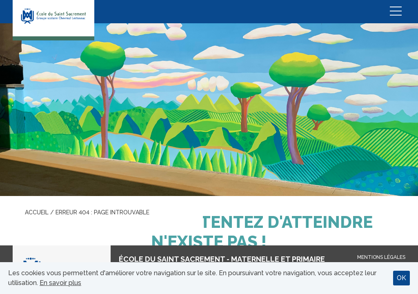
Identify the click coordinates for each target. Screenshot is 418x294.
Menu (395, 11)
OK (401, 278)
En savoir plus (60, 283)
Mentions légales (381, 257)
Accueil (37, 212)
